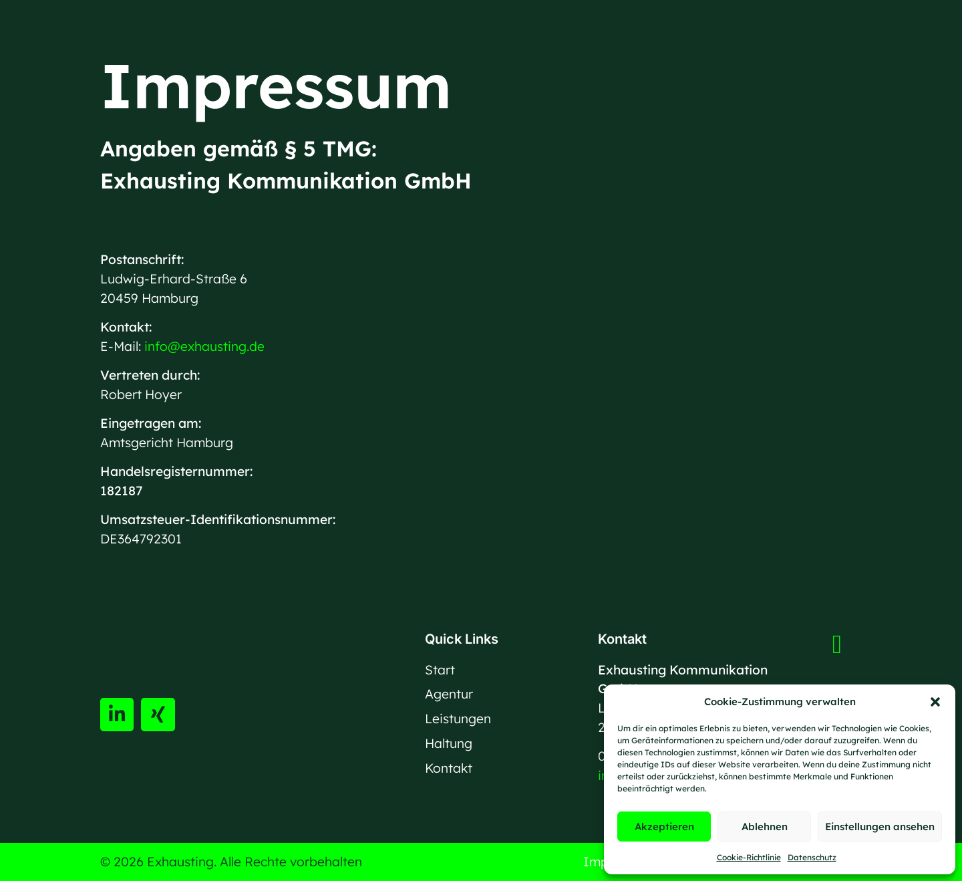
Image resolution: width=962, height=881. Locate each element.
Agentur (449, 694)
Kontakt (448, 768)
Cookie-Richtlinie (749, 857)
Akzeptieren (664, 826)
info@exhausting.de (204, 346)
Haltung (448, 743)
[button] (935, 702)
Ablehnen (765, 826)
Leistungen (458, 719)
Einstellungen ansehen (880, 826)
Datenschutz (812, 857)
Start (440, 670)
